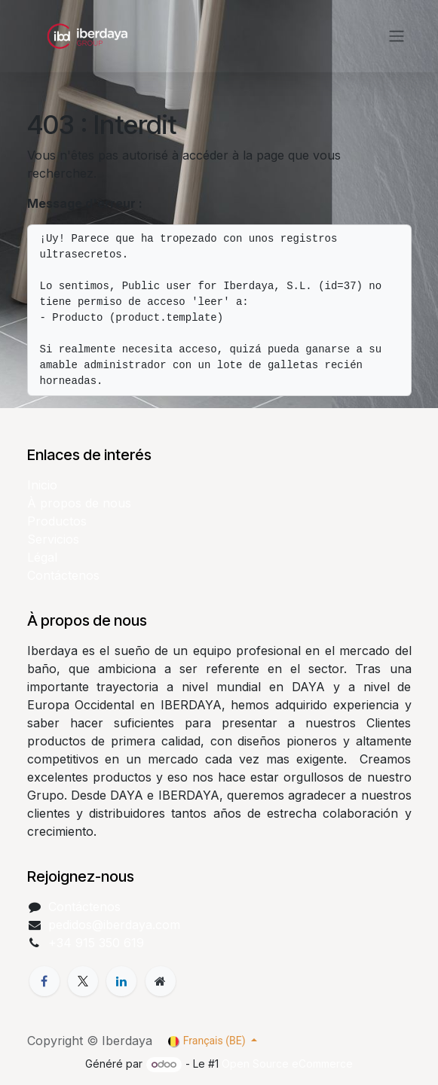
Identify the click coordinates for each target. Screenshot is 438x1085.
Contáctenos (63, 575)
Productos (57, 521)
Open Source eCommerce (287, 1063)
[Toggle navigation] (396, 36)
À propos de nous (79, 502)
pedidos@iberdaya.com (114, 924)
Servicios (53, 539)
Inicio (42, 484)
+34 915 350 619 (96, 942)
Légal (42, 557)
